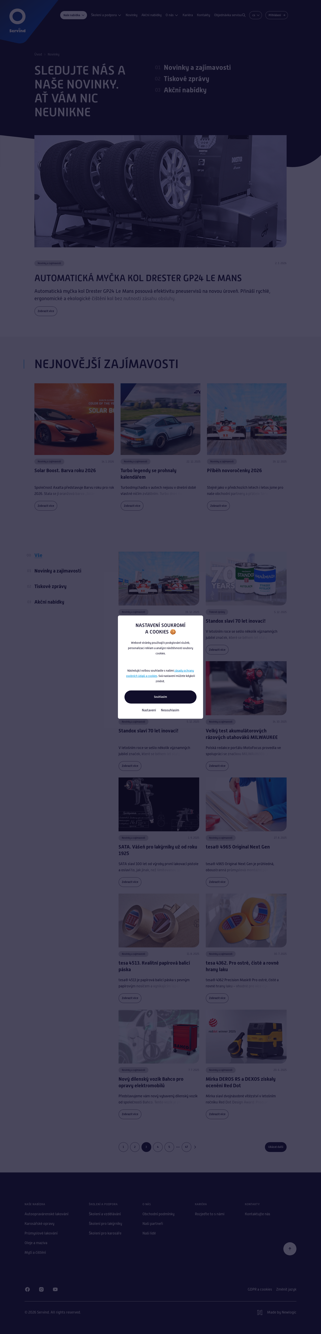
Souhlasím (160, 696)
